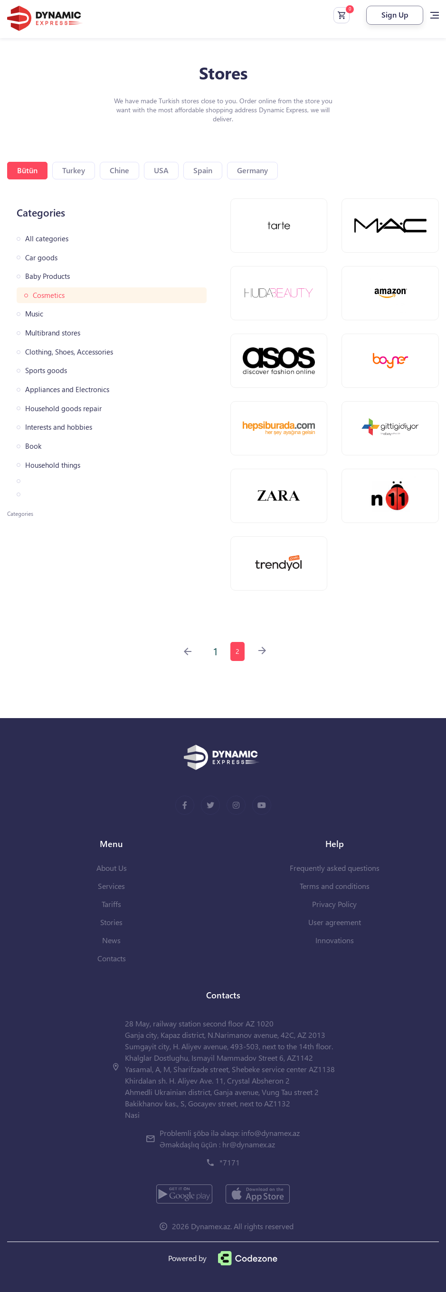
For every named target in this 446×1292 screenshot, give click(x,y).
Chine (119, 170)
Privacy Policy (334, 904)
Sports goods (46, 370)
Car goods (41, 257)
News (111, 940)
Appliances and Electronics (67, 389)
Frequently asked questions (335, 868)
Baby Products (47, 276)
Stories (111, 922)
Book (33, 446)
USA (161, 170)
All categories (46, 238)
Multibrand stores (52, 332)
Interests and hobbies (58, 427)
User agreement (334, 922)
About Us (111, 868)
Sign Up (394, 15)
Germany (252, 170)
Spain (202, 170)
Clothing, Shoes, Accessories (69, 351)
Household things (52, 465)
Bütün (27, 170)
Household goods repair (63, 408)
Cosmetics (49, 295)
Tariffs (111, 904)
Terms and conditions (335, 886)
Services (111, 886)
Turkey (73, 170)
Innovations (334, 940)
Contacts (111, 958)
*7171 (229, 1162)
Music (34, 313)
